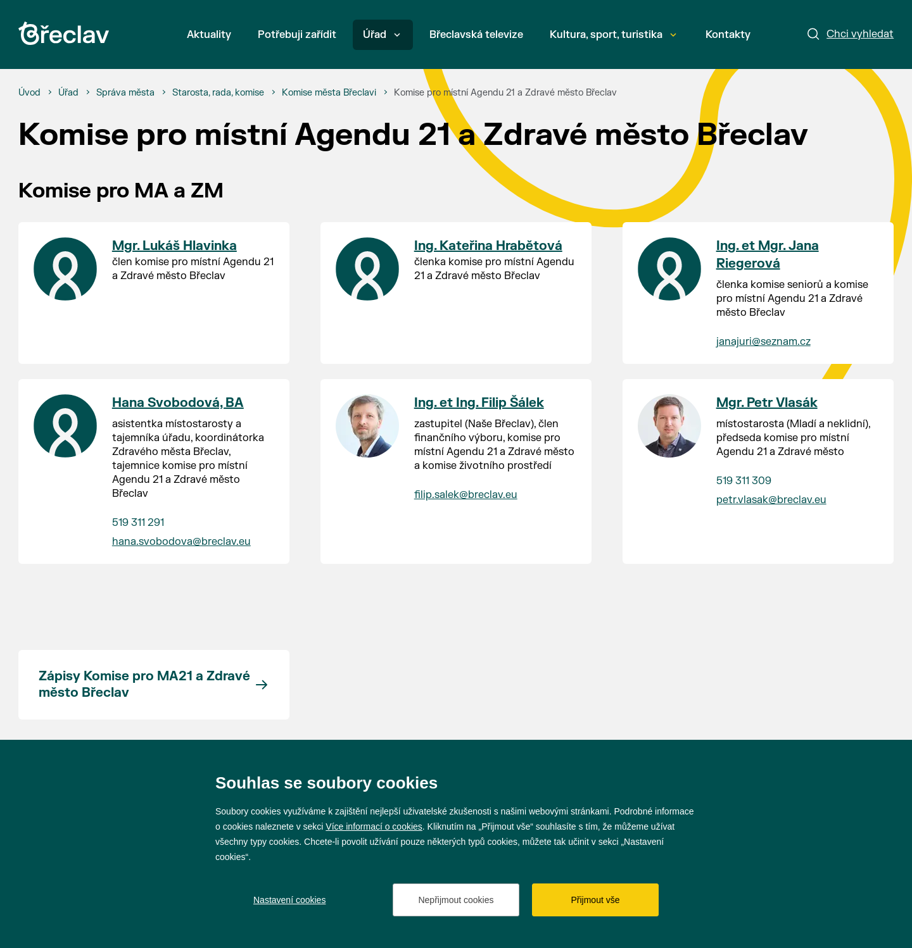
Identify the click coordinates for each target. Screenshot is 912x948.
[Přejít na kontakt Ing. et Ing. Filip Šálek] (367, 426)
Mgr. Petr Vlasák (767, 403)
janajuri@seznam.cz (763, 341)
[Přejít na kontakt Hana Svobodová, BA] (65, 426)
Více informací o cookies (374, 826)
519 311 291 (138, 522)
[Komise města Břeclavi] (329, 93)
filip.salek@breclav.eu (465, 495)
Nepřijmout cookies (455, 900)
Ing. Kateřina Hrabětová (488, 246)
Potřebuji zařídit (297, 34)
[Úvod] (29, 93)
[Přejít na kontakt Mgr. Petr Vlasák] (669, 426)
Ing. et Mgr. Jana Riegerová (767, 254)
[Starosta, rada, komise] (218, 93)
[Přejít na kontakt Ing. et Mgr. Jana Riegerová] (669, 269)
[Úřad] (68, 93)
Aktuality (209, 34)
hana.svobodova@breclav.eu (181, 541)
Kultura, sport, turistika (613, 34)
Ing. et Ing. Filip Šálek (479, 403)
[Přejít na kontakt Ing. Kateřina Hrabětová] (367, 269)
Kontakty (728, 34)
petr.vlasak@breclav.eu (771, 500)
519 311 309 (743, 481)
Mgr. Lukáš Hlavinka (174, 246)
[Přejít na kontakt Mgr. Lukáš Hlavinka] (65, 269)
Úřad (381, 34)
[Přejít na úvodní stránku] (63, 33)
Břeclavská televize (476, 34)
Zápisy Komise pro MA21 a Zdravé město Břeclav (144, 684)
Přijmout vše (595, 900)
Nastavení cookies (289, 900)
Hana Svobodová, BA (178, 403)
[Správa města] (125, 93)
